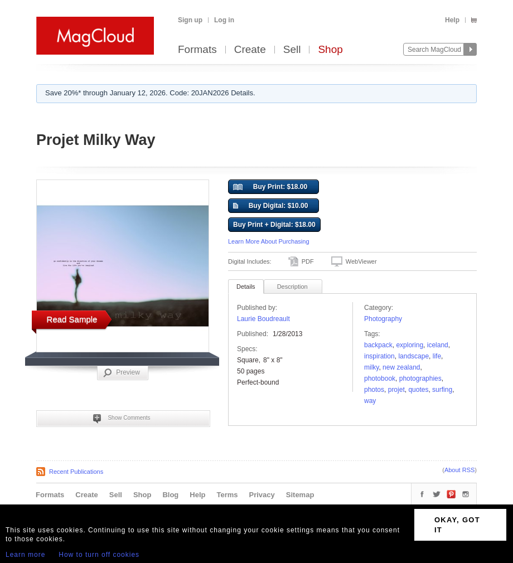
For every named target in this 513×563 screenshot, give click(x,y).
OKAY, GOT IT (457, 525)
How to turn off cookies (99, 555)
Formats (197, 50)
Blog (170, 495)
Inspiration (379, 356)
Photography (383, 319)
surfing (442, 390)
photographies (420, 378)
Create (250, 50)
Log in (224, 20)
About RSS (459, 470)
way (370, 401)
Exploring (409, 345)
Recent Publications (76, 471)
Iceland (437, 345)
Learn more (25, 555)
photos (374, 390)
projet (396, 390)
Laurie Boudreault (263, 319)
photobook (379, 378)
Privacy (262, 495)
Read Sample (72, 319)
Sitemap (300, 495)
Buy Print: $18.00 (270, 187)
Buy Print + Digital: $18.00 (274, 225)
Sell (292, 50)
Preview (121, 372)
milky (371, 367)
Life (437, 356)
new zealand (401, 367)
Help (452, 20)
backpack (378, 345)
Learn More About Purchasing (268, 241)
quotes (418, 390)
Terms (227, 495)
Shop (330, 50)
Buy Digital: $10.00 (270, 206)
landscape (413, 356)
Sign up (190, 20)
